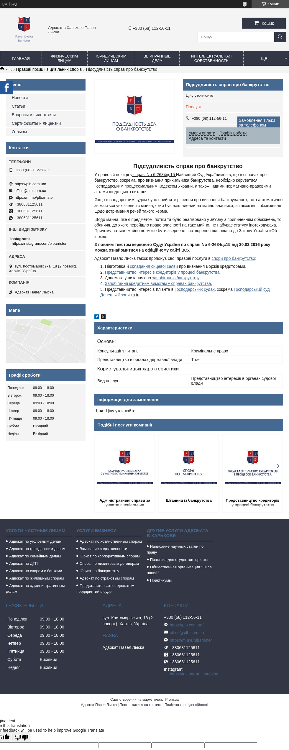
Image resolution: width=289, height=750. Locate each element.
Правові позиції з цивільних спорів (49, 69)
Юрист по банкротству (99, 571)
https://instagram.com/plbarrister (39, 243)
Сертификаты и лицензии (36, 123)
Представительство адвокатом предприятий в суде (105, 588)
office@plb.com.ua (30, 190)
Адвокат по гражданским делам (37, 549)
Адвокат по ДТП (23, 563)
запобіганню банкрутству (175, 277)
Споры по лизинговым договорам (109, 563)
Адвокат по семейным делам (35, 556)
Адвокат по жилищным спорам (36, 578)
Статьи (18, 106)
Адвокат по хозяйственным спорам (111, 541)
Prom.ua (172, 700)
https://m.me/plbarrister (34, 197)
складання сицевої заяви (154, 266)
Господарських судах (195, 289)
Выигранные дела (157, 58)
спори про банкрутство (233, 258)
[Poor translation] (21, 737)
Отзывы (19, 131)
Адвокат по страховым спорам (107, 578)
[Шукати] (280, 37)
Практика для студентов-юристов (179, 559)
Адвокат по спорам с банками (35, 571)
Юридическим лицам (111, 58)
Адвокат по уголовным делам (35, 541)
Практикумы (161, 580)
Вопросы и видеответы (34, 114)
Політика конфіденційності (186, 705)
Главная (21, 58)
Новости (20, 97)
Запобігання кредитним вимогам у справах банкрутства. (158, 283)
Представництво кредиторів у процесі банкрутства (253, 502)
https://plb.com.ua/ (30, 184)
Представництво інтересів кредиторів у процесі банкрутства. (163, 272)
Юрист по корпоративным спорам (110, 556)
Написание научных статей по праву (175, 549)
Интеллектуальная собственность (211, 58)
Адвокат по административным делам (35, 588)
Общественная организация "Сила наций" (179, 570)
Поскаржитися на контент (141, 705)
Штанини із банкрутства (188, 500)
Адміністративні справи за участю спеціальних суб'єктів (124, 503)
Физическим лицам (64, 58)
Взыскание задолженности (103, 549)
